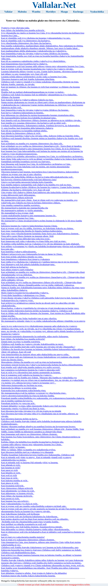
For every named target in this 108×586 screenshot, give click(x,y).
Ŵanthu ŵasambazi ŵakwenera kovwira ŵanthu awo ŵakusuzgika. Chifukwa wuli (37, 455)
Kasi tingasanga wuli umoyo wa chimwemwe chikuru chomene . (29, 434)
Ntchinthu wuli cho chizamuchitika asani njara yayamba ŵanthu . (30, 521)
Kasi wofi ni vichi (9, 475)
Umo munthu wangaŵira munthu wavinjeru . (21, 205)
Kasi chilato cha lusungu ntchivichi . (17, 496)
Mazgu (64, 11)
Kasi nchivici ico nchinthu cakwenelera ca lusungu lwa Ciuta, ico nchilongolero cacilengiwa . (42, 156)
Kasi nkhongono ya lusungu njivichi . (17, 493)
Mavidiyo (51, 11)
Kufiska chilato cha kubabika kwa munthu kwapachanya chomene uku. (32, 442)
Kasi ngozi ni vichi (9, 470)
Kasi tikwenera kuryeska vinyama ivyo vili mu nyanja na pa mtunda (31, 411)
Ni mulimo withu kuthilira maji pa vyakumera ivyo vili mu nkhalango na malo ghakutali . (40, 244)
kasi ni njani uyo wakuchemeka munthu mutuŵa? (23, 537)
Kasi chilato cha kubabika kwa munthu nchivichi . (23, 30)
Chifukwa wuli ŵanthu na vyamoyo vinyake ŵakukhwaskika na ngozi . (32, 344)
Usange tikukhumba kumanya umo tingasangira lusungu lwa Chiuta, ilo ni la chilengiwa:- (40, 148)
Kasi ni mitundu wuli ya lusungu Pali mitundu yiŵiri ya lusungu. (29, 462)
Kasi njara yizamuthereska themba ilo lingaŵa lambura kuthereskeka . (32, 231)
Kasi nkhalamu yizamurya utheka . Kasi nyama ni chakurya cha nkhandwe (34, 573)
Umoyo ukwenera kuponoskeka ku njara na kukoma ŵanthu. (28, 395)
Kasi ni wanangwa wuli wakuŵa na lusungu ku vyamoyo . (26, 375)
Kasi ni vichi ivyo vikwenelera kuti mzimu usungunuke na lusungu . (31, 372)
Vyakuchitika (97, 11)
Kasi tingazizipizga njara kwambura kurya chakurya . (24, 64)
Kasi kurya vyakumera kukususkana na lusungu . (22, 112)
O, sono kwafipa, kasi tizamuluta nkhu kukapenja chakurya (27, 128)
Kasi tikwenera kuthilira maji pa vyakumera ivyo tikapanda (27, 452)
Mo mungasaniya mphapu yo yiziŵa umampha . (22, 210)
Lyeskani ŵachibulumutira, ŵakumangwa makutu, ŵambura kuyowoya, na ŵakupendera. (40, 125)
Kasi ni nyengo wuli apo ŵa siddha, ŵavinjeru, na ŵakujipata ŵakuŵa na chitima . (37, 228)
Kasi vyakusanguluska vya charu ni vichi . (19, 503)
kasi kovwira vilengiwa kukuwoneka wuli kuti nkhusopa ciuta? (29, 179)
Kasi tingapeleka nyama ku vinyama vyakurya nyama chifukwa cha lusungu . (35, 53)
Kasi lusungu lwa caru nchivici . (15, 501)
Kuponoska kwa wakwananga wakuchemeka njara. (23, 390)
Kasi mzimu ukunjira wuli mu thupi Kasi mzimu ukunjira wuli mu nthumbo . (35, 519)
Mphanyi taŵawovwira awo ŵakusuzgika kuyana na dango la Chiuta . (32, 254)
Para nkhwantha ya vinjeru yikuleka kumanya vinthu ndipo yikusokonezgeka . (35, 529)
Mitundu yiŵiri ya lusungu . (13, 447)
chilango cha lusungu (10, 97)
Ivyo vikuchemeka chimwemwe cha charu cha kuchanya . (26, 43)
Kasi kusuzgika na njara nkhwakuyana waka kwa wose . (25, 239)
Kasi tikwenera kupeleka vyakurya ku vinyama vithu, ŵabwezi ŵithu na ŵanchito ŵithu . (40, 136)
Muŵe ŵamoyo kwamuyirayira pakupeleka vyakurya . (25, 293)
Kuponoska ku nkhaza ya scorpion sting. (19, 388)
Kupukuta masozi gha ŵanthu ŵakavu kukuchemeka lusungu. (28, 576)
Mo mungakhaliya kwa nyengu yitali (17, 213)
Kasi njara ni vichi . (9, 478)
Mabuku (22, 11)
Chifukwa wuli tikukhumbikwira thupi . (18, 552)
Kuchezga (78, 11)
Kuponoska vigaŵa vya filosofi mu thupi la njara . (23, 408)
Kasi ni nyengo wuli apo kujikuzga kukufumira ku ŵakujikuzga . (29, 516)
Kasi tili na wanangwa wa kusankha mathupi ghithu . (24, 130)
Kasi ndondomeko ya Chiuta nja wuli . (18, 491)
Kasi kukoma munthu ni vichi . (14, 480)
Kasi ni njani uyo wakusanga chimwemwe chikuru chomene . (28, 539)
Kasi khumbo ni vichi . (11, 473)
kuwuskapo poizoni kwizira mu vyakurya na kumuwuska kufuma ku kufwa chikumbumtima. (42, 365)
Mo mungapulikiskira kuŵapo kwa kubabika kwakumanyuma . (29, 118)
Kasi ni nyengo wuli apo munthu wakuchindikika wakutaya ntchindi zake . (34, 506)
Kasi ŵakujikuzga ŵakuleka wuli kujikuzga (20, 514)
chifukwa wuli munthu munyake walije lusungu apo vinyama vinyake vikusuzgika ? (38, 347)
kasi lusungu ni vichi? (10, 467)
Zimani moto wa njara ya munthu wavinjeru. (20, 341)
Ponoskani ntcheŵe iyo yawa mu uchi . (18, 403)
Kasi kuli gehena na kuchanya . (15, 267)
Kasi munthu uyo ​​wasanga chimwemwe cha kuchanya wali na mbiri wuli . (34, 123)
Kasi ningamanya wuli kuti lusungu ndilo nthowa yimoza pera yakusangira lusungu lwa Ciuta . (43, 66)
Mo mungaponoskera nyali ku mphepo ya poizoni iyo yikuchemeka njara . (34, 393)
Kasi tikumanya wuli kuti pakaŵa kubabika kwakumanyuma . (28, 264)
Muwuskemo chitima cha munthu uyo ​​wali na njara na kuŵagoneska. (31, 362)
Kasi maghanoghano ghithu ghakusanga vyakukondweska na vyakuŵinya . (34, 51)
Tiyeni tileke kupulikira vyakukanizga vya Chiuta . (23, 295)
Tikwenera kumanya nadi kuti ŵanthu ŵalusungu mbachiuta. (28, 79)
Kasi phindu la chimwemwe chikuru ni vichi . (21, 133)
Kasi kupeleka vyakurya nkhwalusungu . (19, 251)
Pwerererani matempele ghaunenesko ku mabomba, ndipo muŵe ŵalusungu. (35, 336)
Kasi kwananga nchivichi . (12, 485)
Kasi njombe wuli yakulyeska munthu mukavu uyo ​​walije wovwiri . (31, 367)
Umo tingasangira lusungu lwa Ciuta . (17, 218)
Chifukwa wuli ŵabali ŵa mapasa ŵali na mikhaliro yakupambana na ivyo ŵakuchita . (39, 94)
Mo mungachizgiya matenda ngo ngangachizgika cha (24, 208)
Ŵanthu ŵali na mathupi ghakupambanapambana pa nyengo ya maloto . (33, 92)
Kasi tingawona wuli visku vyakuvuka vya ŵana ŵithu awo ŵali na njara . (34, 241)
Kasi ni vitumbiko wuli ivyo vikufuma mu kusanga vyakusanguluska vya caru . (36, 38)
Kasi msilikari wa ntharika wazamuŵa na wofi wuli (23, 524)
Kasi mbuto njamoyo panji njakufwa (17, 269)
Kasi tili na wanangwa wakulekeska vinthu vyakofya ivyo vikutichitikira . (33, 61)
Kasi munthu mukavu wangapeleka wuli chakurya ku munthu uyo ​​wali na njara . (36, 185)
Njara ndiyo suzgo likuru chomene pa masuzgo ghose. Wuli (27, 236)
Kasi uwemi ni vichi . (10, 498)
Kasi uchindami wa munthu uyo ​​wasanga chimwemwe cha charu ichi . (32, 143)
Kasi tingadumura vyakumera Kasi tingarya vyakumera (25, 259)
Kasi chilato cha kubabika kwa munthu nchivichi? (23, 339)
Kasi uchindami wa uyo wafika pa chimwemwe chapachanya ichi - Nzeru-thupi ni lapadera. (41, 146)
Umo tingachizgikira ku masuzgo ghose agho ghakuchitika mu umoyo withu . (35, 354)
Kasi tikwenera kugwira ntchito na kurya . (19, 419)
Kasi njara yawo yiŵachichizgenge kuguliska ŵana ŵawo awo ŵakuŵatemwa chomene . (40, 233)
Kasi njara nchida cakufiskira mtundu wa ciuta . (22, 257)
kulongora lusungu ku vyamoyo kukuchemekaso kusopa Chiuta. (29, 226)
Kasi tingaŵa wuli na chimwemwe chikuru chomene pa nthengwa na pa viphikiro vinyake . (41, 120)
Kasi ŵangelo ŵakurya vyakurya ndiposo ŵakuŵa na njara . (27, 100)
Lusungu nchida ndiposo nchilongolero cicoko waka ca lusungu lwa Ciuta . (34, 76)
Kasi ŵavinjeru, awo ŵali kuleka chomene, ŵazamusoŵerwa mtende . (32, 527)
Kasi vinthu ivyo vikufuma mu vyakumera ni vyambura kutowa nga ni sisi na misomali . (40, 262)
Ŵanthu (36, 11)
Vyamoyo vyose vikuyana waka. (15, 28)
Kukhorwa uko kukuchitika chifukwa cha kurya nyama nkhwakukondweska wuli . (37, 177)
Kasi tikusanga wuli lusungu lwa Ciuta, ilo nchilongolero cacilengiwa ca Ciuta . (36, 164)
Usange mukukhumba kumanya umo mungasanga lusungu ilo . (28, 215)
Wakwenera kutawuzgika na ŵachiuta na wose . (22, 385)
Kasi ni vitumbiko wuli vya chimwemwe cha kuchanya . (26, 40)
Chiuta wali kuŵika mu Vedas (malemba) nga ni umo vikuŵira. (29, 318)
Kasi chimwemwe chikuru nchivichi (17, 197)
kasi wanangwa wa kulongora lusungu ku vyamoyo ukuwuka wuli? (30, 370)
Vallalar (8, 11)
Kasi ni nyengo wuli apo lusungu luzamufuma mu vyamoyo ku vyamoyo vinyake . (37, 69)
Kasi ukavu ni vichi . (10, 483)
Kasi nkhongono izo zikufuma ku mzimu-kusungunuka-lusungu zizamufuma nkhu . (38, 115)
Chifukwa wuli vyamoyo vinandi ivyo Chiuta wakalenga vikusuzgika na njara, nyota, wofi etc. (42, 565)
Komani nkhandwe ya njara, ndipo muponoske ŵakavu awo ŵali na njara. (33, 406)
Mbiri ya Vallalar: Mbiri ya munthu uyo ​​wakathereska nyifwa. (28, 449)
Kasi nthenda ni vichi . (11, 465)
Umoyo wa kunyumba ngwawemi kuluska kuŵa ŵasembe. (27, 182)
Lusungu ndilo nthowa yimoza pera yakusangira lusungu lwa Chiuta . (31, 444)
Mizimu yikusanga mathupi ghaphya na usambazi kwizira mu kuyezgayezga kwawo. (38, 426)
